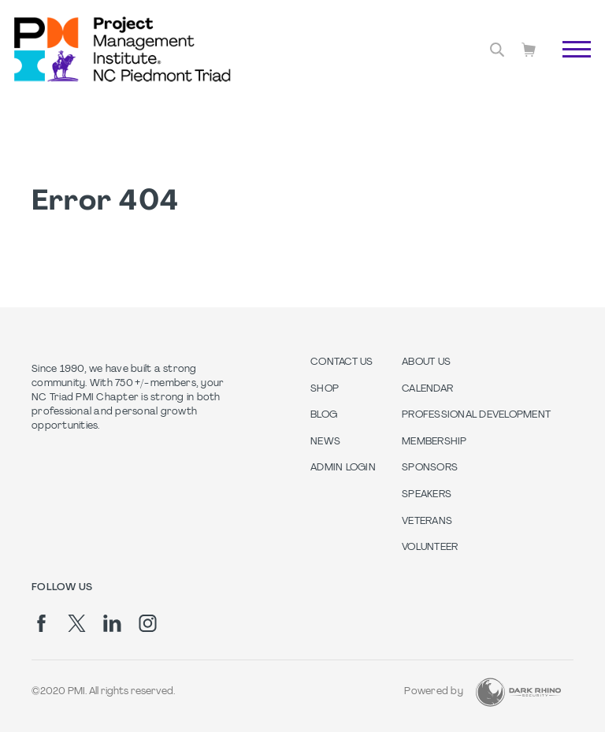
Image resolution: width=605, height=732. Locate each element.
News (325, 442)
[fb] (41, 623)
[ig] (148, 623)
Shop (324, 389)
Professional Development (476, 415)
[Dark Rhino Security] (518, 692)
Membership (434, 442)
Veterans (427, 521)
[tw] (77, 623)
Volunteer (430, 547)
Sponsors (430, 468)
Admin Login (343, 468)
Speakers (426, 495)
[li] (112, 623)
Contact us (341, 362)
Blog (323, 415)
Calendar (427, 389)
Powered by (433, 692)
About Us (426, 362)
